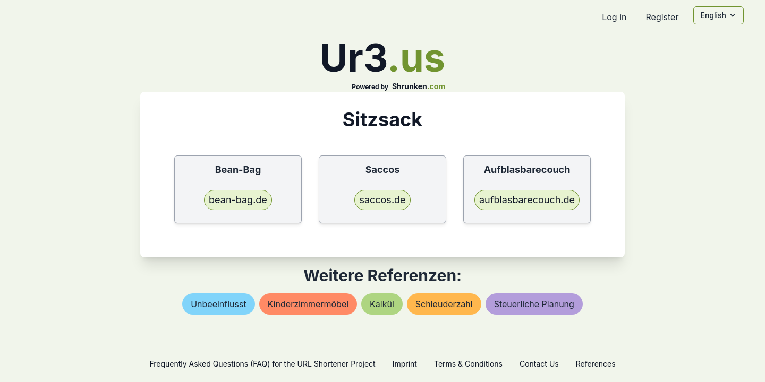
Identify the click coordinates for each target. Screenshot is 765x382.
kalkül (382, 304)
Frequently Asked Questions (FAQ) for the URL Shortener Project (262, 363)
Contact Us (539, 363)
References (596, 363)
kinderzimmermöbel (308, 304)
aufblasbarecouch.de (527, 199)
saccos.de (382, 199)
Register (661, 17)
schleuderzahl (444, 304)
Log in (614, 17)
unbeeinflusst (218, 304)
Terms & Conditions (468, 363)
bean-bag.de (238, 199)
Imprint (405, 363)
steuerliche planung (534, 304)
